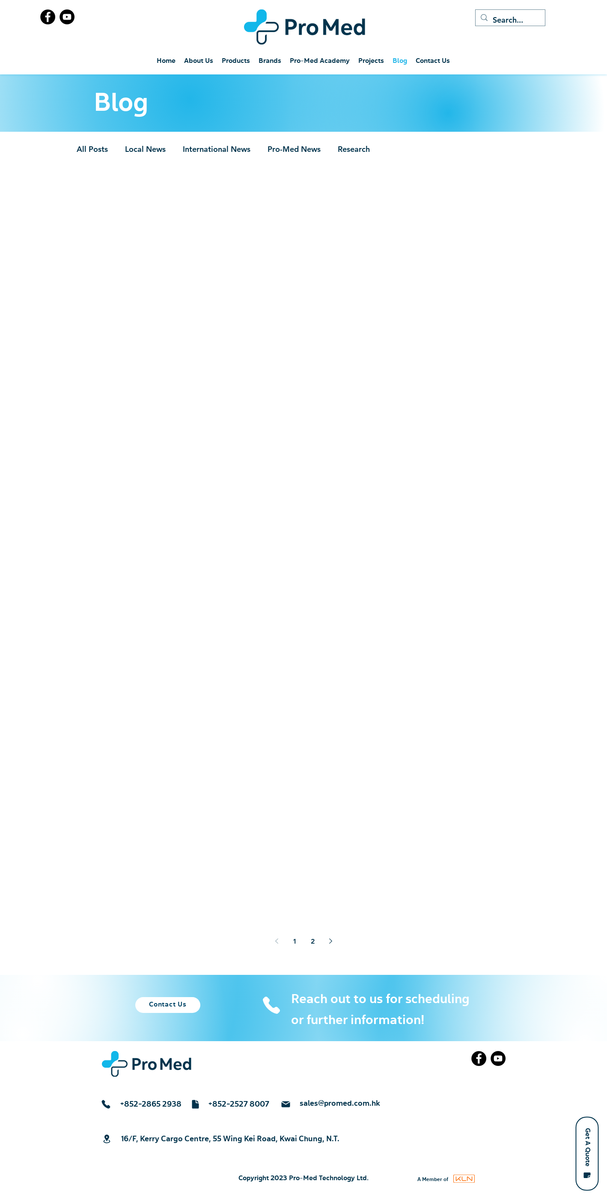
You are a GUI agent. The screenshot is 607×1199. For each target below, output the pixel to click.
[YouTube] (67, 16)
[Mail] (285, 1104)
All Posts (92, 149)
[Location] (106, 1139)
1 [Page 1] (295, 941)
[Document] (195, 1104)
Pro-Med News (294, 149)
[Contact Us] (167, 1005)
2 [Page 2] (313, 941)
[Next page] (330, 941)
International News (216, 149)
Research (354, 149)
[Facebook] (47, 16)
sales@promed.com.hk (340, 1103)
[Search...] (510, 20)
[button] (586, 1153)
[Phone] (271, 1005)
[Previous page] (276, 941)
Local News (145, 149)
